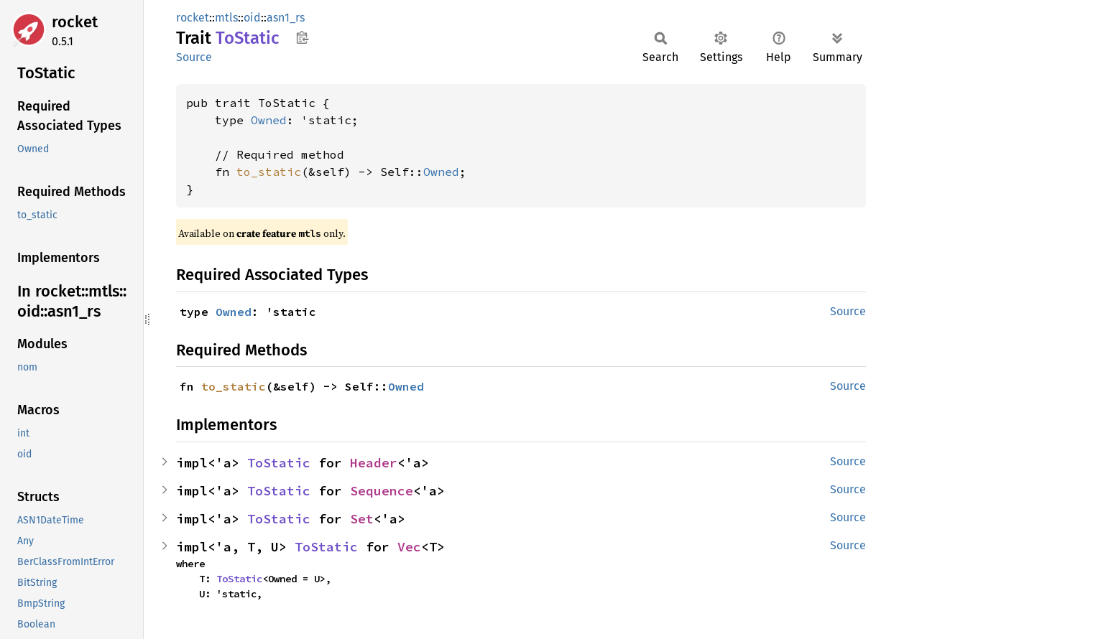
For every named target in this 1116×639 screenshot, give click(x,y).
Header (373, 462)
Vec (409, 546)
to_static (268, 171)
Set (362, 518)
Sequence (381, 490)
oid (252, 17)
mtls (226, 17)
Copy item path (302, 37)
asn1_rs (286, 17)
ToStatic (278, 462)
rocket (75, 22)
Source (194, 57)
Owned (269, 120)
